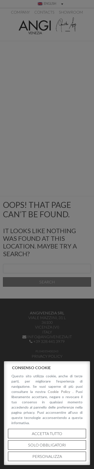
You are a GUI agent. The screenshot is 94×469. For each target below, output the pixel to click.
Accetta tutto (47, 433)
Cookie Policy (60, 391)
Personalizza (47, 456)
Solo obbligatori (47, 444)
